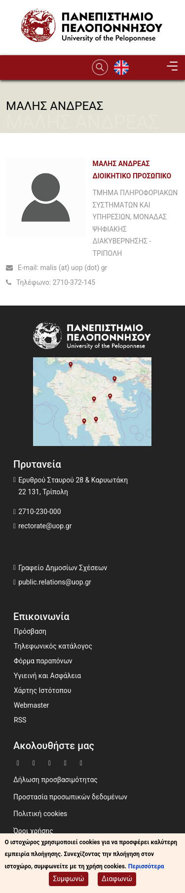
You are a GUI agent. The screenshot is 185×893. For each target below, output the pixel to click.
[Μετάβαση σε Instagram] (67, 762)
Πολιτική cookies (40, 814)
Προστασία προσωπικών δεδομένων (70, 797)
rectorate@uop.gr (45, 526)
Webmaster (31, 705)
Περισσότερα (146, 867)
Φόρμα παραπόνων (43, 661)
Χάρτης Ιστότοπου (42, 690)
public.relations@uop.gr (54, 582)
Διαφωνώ (117, 880)
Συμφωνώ (68, 880)
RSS (20, 720)
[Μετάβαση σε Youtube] (51, 762)
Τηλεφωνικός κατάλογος (53, 646)
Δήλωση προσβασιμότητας (55, 780)
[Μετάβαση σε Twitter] (35, 762)
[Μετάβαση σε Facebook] (19, 762)
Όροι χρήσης (33, 831)
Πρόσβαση (30, 631)
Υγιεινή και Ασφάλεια (47, 676)
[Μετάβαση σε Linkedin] (82, 762)
